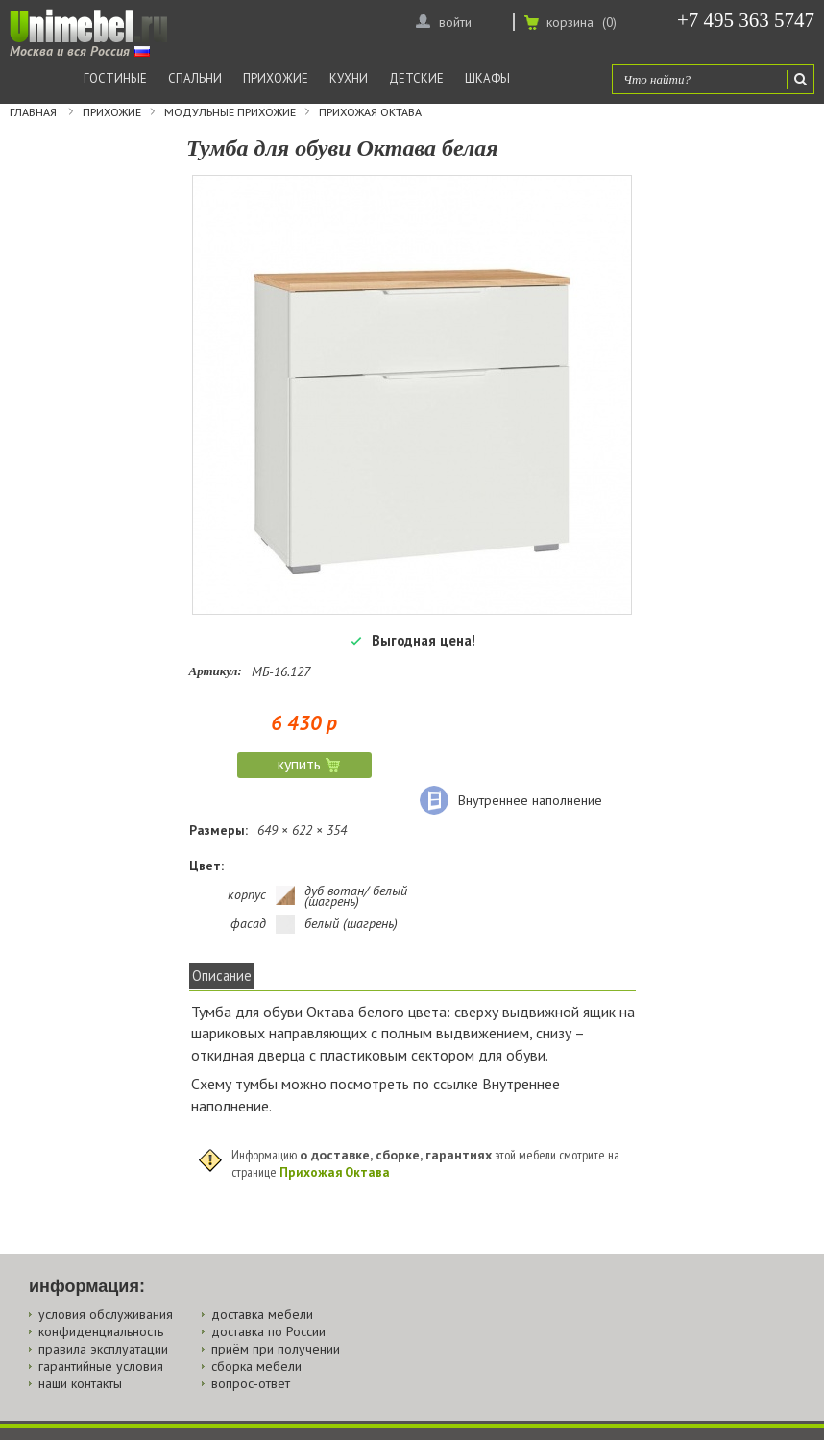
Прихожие (275, 78)
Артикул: (215, 671)
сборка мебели (256, 1366)
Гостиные (115, 78)
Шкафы (487, 78)
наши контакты (80, 1383)
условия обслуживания (105, 1314)
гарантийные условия (100, 1366)
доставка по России (268, 1331)
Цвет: (206, 865)
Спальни (195, 78)
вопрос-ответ (250, 1383)
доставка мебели (262, 1314)
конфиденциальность (100, 1331)
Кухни (348, 78)
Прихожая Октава (370, 112)
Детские (416, 78)
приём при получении (275, 1348)
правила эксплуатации (103, 1348)
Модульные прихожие (230, 112)
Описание (222, 975)
